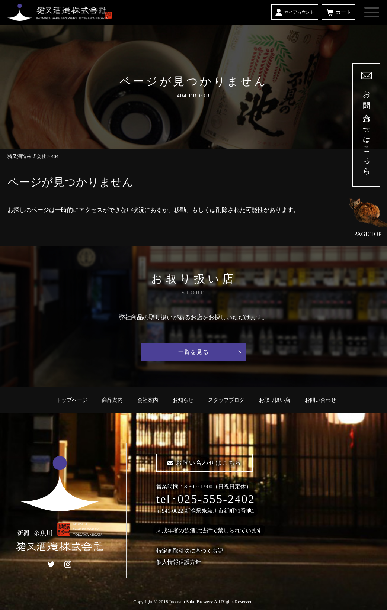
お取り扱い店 (274, 400)
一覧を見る (193, 352)
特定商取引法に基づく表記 (189, 551)
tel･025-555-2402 (205, 499)
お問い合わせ (320, 400)
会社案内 (147, 400)
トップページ (71, 400)
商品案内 (112, 400)
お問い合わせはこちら (204, 462)
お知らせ (183, 400)
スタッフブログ (226, 400)
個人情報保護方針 (178, 562)
